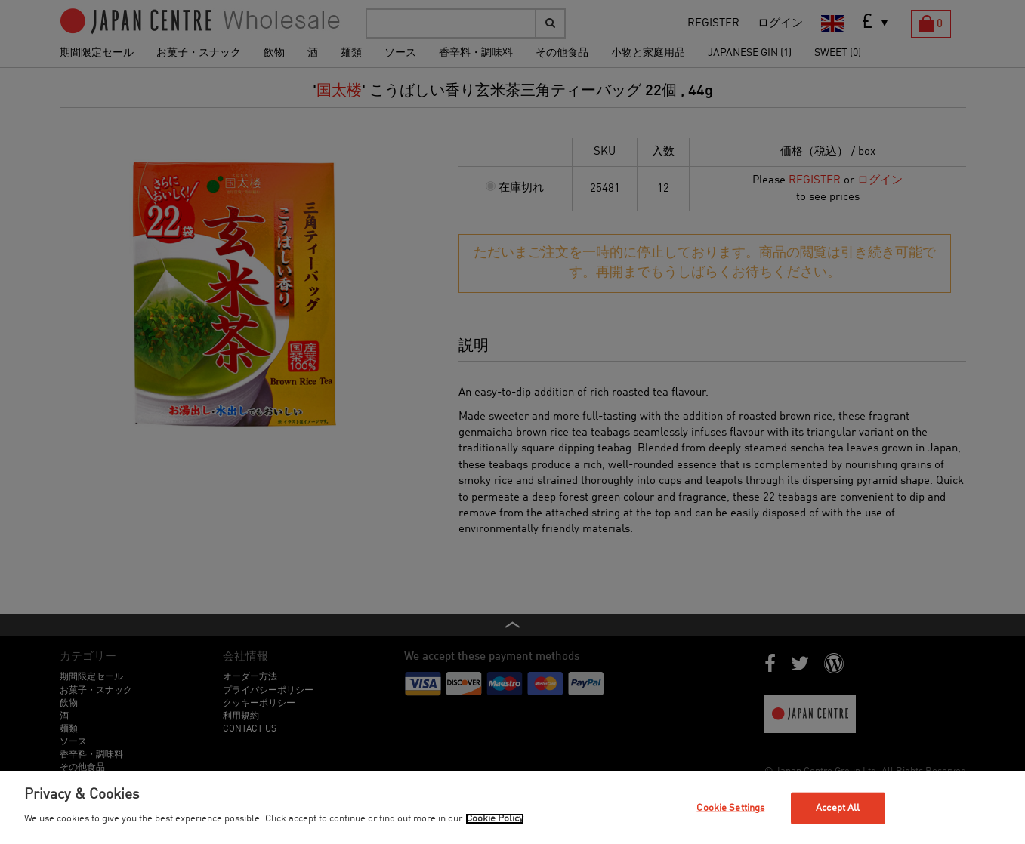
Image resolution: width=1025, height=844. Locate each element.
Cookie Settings (730, 808)
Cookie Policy (494, 819)
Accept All (838, 808)
